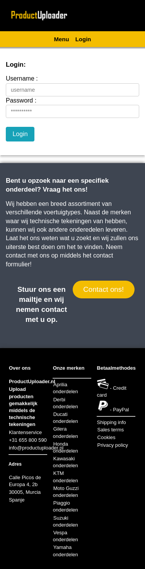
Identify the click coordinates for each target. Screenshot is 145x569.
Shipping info (111, 422)
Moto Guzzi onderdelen (66, 491)
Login (83, 39)
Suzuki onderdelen (65, 521)
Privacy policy (112, 445)
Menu (61, 39)
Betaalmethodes (116, 368)
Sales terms (110, 430)
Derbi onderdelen (65, 403)
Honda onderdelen (65, 447)
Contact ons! (103, 289)
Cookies (106, 437)
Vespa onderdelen (65, 536)
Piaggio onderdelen (65, 506)
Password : (21, 100)
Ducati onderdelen (65, 417)
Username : (22, 78)
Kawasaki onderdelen (65, 462)
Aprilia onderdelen (65, 388)
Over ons (20, 368)
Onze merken (69, 368)
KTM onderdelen (65, 476)
